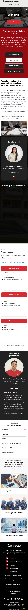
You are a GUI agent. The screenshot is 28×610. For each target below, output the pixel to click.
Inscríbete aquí (14, 60)
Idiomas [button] (9, 4)
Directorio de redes (14, 602)
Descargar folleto (14, 54)
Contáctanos (14, 22)
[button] (20, 4)
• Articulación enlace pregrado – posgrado (12, 262)
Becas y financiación (14, 71)
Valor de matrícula (14, 65)
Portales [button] (16, 4)
